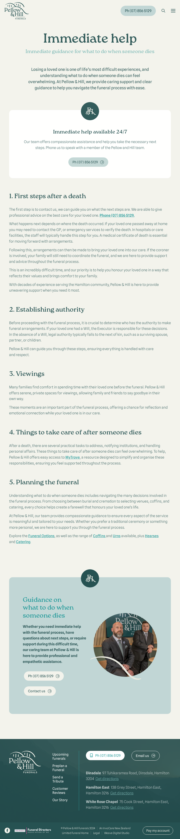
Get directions (107, 779)
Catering (23, 542)
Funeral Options (41, 536)
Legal (96, 833)
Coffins (99, 536)
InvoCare (108, 828)
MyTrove (72, 457)
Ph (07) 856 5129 (138, 11)
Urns (117, 536)
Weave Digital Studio (116, 833)
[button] (163, 11)
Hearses (152, 536)
